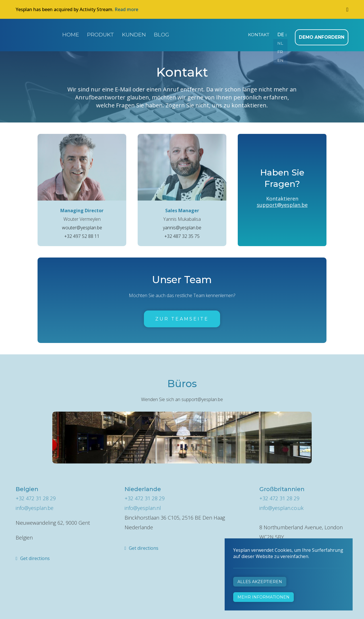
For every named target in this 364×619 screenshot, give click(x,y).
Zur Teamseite (182, 315)
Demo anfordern (323, 34)
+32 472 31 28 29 (36, 495)
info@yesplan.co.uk (281, 504)
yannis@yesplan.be (182, 224)
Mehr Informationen (263, 597)
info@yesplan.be (34, 504)
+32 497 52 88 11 (82, 233)
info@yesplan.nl (143, 504)
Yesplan (37, 33)
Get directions (35, 555)
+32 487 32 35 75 (182, 233)
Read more (126, 9)
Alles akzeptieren (259, 581)
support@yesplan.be (282, 201)
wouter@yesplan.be (82, 224)
